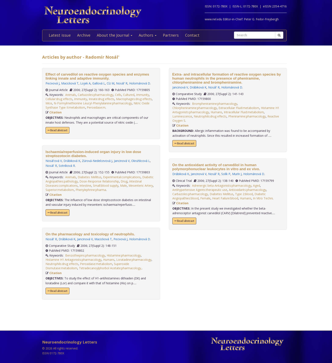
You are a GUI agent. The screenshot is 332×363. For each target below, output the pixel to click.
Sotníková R (67, 166)
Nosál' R (121, 83)
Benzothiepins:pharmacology (85, 255)
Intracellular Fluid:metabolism (244, 112)
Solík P (225, 174)
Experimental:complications (122, 177)
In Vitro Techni (263, 198)
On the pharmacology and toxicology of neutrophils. (90, 234)
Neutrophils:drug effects (62, 264)
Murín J (237, 174)
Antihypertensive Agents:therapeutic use (199, 190)
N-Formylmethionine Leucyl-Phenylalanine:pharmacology (93, 103)
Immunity (142, 95)
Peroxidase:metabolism (96, 264)
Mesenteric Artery (141, 186)
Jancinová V (122, 161)
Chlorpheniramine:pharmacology (194, 108)
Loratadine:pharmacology (133, 260)
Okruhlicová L (140, 161)
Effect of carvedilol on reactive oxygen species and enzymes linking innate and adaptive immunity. (97, 76)
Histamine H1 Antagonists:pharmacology (73, 260)
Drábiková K (72, 161)
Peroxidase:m (96, 107)
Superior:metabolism (60, 190)
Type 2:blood (244, 194)
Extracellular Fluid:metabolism (239, 108)
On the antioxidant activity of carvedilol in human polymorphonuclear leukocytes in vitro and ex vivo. (216, 167)
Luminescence (182, 116)
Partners (171, 35)
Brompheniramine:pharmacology (214, 104)
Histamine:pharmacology (124, 255)
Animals (70, 95)
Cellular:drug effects (59, 99)
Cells (118, 95)
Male (123, 186)
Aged (256, 186)
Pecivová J (52, 83)
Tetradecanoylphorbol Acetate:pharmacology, (110, 268)
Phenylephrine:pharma (91, 190)
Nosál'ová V (54, 161)
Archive (83, 35)
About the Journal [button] (114, 35)
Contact (192, 35)
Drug (124, 181)
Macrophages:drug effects (134, 99)
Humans (109, 260)
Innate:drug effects (101, 99)
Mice (49, 103)
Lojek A (85, 83)
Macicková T (70, 83)
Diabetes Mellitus (89, 177)
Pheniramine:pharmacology (247, 116)
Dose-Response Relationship (99, 181)
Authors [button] (147, 35)
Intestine (85, 186)
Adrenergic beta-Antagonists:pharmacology (221, 186)
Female (205, 198)
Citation (55, 112)
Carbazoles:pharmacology (95, 95)
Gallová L (98, 83)
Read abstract (57, 130)
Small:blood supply (105, 186)
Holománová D (139, 83)
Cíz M (110, 83)
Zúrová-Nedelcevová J (97, 161)
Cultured (128, 95)
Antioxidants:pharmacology (247, 190)
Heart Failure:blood (225, 198)
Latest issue (60, 35)
